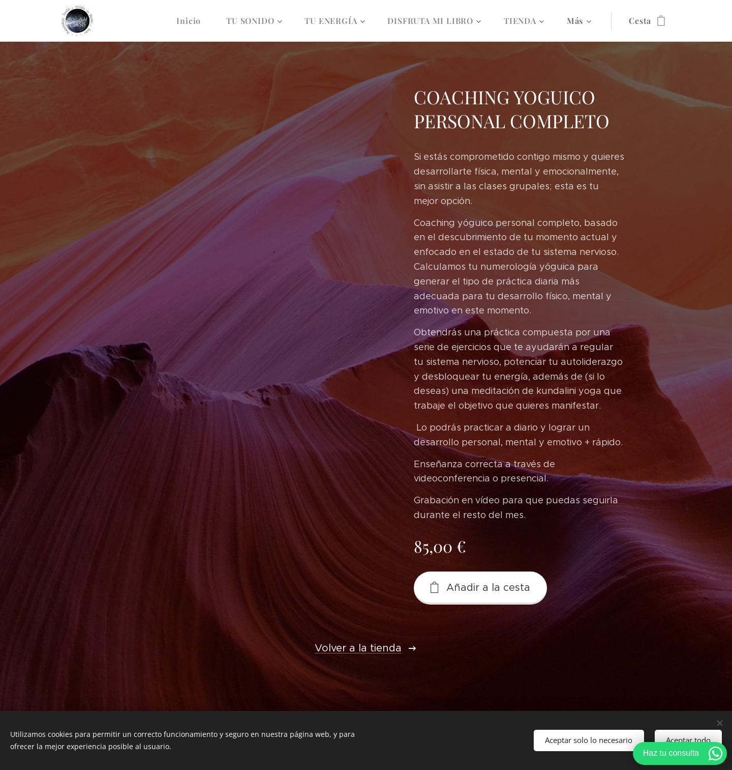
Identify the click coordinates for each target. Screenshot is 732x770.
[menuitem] (194, 21)
